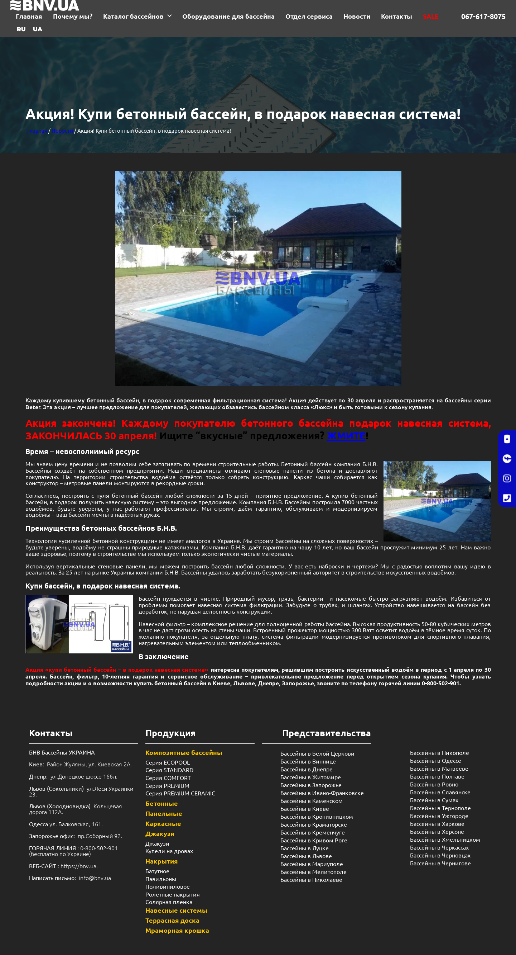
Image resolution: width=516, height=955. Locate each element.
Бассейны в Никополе (439, 752)
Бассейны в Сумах (434, 799)
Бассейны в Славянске (440, 791)
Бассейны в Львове (306, 855)
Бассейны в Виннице (308, 761)
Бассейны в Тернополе (440, 807)
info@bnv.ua (95, 877)
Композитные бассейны (183, 752)
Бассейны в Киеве (304, 808)
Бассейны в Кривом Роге (313, 839)
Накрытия (161, 861)
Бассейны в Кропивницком (316, 816)
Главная (37, 130)
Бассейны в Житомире (310, 776)
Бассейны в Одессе (435, 760)
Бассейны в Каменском (311, 800)
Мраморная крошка (177, 930)
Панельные (163, 813)
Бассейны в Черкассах (439, 847)
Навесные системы (176, 910)
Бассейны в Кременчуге (312, 832)
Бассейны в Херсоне (437, 831)
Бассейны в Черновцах (440, 855)
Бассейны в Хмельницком (445, 839)
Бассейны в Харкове (437, 823)
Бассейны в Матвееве (439, 768)
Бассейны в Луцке (304, 847)
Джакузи (159, 833)
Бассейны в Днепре (306, 768)
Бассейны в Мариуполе (311, 863)
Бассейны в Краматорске (313, 824)
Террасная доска (172, 920)
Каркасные (163, 823)
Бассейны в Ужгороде (439, 815)
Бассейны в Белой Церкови (317, 753)
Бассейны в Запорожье (311, 784)
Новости (62, 130)
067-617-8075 (483, 16)
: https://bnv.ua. (63, 866)
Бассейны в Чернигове (440, 862)
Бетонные (161, 803)
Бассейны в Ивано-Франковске (322, 792)
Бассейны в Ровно (434, 784)
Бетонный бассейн (306, 463)
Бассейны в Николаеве (311, 879)
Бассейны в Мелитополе (313, 871)
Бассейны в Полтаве (437, 776)
